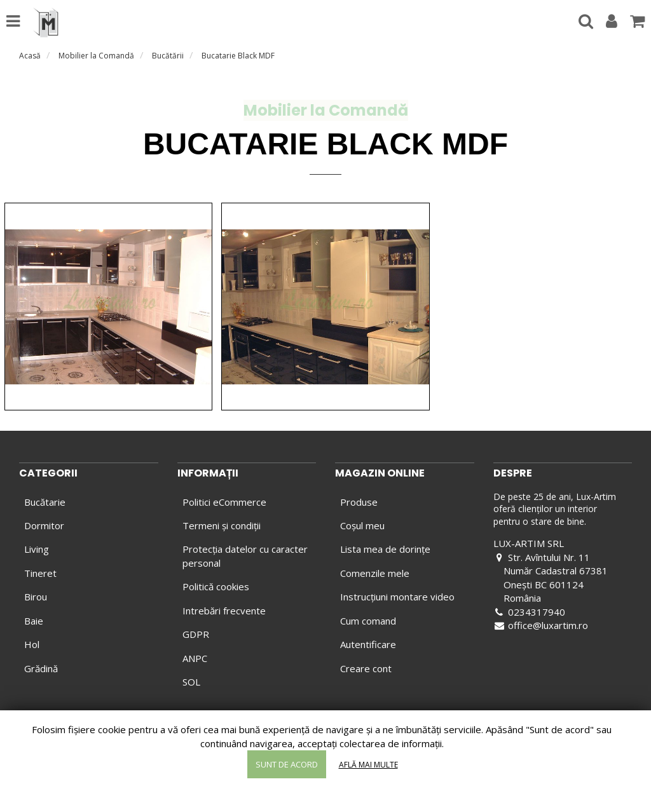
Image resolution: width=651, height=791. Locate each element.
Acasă (30, 55)
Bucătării (168, 55)
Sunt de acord (287, 764)
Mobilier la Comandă (96, 55)
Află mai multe (368, 764)
